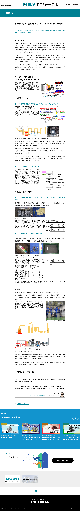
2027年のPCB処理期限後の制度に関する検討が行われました (31, 438)
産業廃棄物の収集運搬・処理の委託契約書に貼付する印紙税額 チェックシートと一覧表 (52, 439)
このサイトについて (25, 508)
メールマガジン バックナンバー (36, 508)
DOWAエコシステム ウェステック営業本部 (36, 395)
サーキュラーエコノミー (12, 435)
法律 (54, 435)
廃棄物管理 (30, 435)
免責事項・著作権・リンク (14, 508)
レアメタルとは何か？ (7, 438)
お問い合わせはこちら (63, 460)
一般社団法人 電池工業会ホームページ (52, 96)
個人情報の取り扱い (3, 508)
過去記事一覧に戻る (23, 404)
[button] (74, 418)
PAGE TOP (41, 491)
